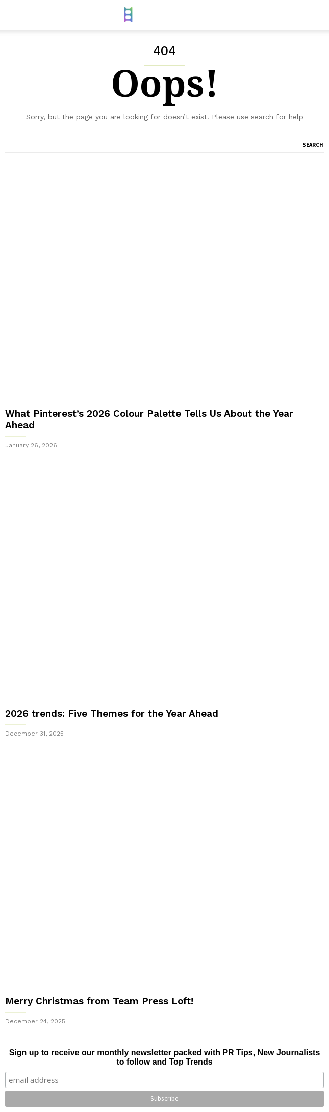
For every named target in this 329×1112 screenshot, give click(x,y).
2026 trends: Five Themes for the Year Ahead (111, 713)
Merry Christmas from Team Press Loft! (99, 1001)
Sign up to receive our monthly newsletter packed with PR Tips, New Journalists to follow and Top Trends (164, 1057)
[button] (314, 15)
